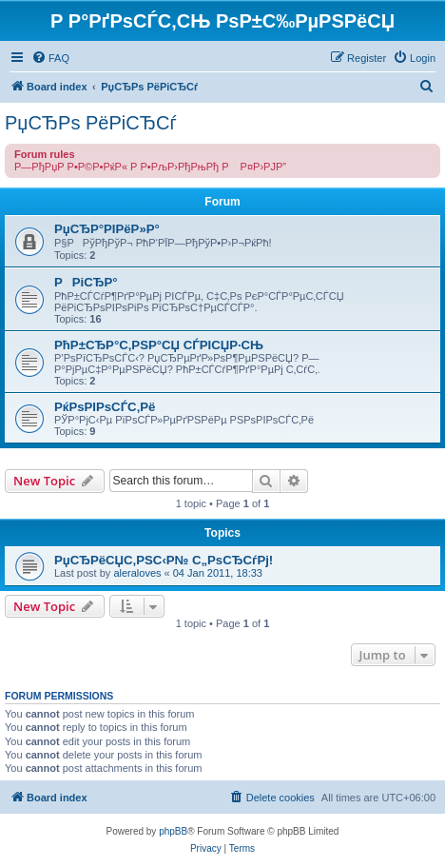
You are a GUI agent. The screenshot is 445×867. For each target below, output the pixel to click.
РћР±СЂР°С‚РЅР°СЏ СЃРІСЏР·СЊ (158, 345)
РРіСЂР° (86, 282)
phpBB (173, 831)
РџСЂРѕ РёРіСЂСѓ (91, 122)
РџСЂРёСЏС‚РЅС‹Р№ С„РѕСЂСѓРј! (163, 560)
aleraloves (137, 573)
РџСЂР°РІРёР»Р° (107, 229)
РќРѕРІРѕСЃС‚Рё (104, 407)
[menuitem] (50, 58)
